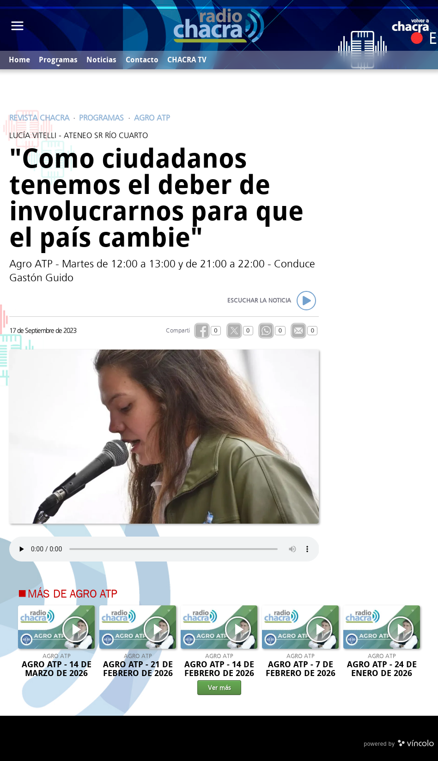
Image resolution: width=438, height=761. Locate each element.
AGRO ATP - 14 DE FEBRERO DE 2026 (219, 668)
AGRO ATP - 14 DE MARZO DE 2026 (56, 668)
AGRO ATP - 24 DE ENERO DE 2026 (382, 668)
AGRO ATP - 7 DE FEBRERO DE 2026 (300, 668)
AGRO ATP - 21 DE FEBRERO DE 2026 (138, 668)
